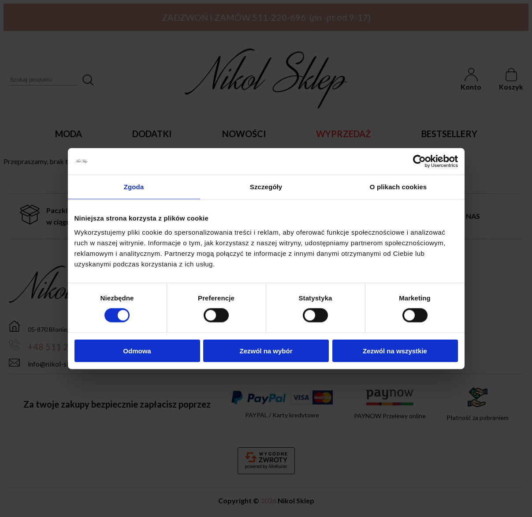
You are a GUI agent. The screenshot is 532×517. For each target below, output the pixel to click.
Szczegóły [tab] (266, 187)
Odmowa (137, 350)
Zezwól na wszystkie (395, 350)
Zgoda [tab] (134, 187)
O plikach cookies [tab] (398, 187)
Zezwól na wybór (265, 350)
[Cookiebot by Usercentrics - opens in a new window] (419, 161)
